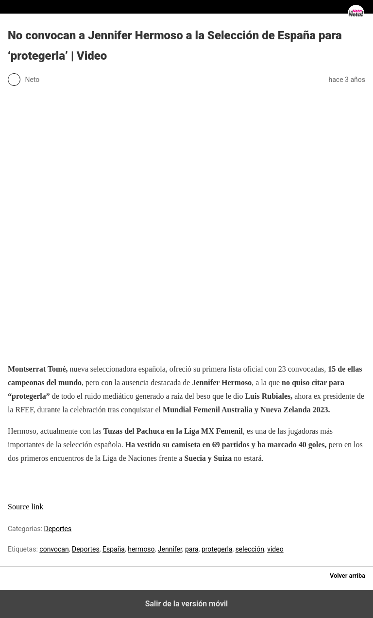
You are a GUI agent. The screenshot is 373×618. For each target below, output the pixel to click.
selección (250, 549)
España (113, 549)
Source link (25, 507)
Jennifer (170, 549)
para (192, 549)
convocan (53, 549)
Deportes (58, 529)
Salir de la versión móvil (186, 603)
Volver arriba (347, 575)
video (275, 549)
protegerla (217, 549)
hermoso (141, 549)
